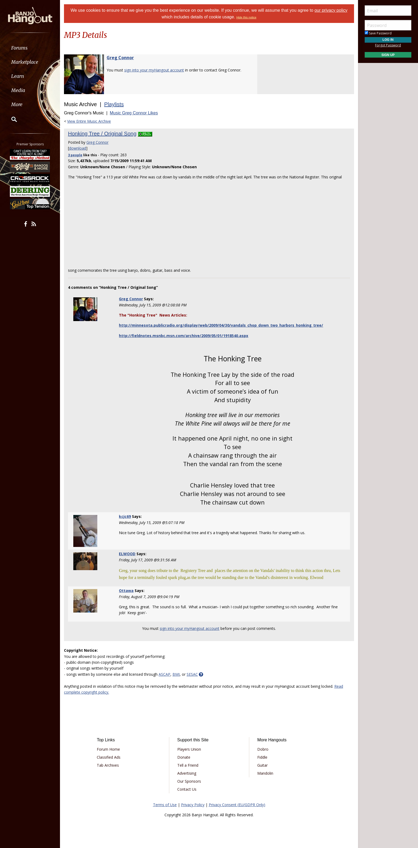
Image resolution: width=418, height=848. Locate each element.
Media (18, 90)
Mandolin (265, 773)
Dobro (262, 749)
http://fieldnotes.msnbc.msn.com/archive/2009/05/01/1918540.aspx (183, 335)
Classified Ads (108, 757)
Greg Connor (120, 58)
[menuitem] (30, 48)
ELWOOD (127, 553)
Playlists (114, 104)
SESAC (192, 674)
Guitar (262, 765)
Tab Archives (108, 765)
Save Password (378, 33)
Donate (183, 757)
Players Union (189, 749)
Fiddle (262, 757)
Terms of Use (165, 804)
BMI (176, 674)
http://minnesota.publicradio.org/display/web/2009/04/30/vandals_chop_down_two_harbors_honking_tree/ (221, 325)
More (16, 104)
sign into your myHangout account (154, 70)
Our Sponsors (189, 781)
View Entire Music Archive (89, 121)
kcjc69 (125, 516)
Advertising (186, 773)
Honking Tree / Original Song (102, 134)
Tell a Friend (187, 765)
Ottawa (126, 590)
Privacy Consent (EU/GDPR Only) (237, 804)
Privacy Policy (192, 804)
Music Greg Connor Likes (134, 113)
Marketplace (24, 62)
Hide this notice (246, 17)
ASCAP (164, 674)
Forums (19, 48)
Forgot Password (388, 45)
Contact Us (186, 789)
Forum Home (108, 749)
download (77, 148)
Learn (17, 76)
